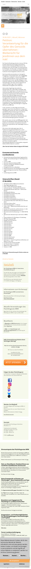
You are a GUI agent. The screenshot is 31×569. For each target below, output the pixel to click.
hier (13, 280)
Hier (5, 311)
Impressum (8, 1)
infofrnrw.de (10, 435)
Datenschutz (14, 1)
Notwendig (6, 555)
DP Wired (27, 566)
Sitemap (19, 1)
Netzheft (9, 264)
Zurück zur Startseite (8, 259)
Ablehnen (22, 564)
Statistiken (14, 555)
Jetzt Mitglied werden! (9, 414)
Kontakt (3, 1)
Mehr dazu (3, 528)
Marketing (23, 555)
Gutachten (24, 75)
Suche (23, 1)
